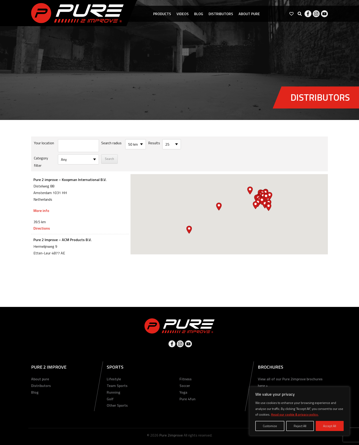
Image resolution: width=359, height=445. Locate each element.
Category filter (41, 161)
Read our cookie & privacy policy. (294, 414)
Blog (198, 14)
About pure (249, 14)
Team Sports (117, 385)
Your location (44, 143)
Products (162, 14)
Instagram (316, 14)
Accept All (329, 425)
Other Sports (117, 405)
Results (154, 143)
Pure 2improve (171, 435)
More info (41, 210)
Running (113, 392)
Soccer (185, 385)
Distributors (221, 14)
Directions (41, 228)
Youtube (324, 14)
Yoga (183, 392)
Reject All (300, 425)
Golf (110, 399)
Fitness (186, 379)
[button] (266, 197)
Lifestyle (114, 379)
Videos (183, 14)
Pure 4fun (188, 399)
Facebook (308, 14)
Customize (270, 425)
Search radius (111, 143)
